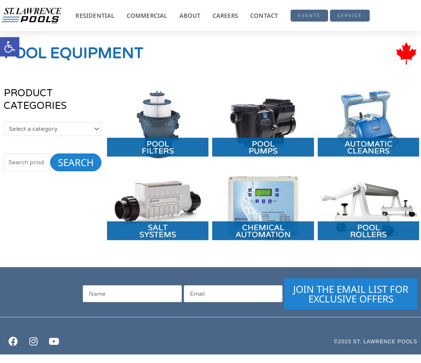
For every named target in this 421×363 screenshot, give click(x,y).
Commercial (147, 16)
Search (76, 162)
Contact (264, 16)
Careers (225, 16)
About (190, 16)
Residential (94, 16)
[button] (9, 46)
